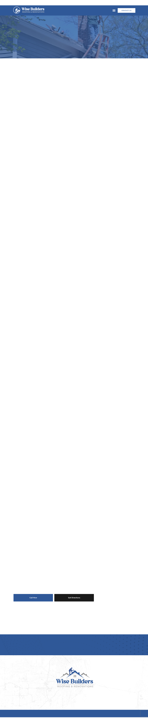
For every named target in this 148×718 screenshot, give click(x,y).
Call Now (33, 598)
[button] (114, 10)
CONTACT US (126, 10)
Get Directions (74, 598)
